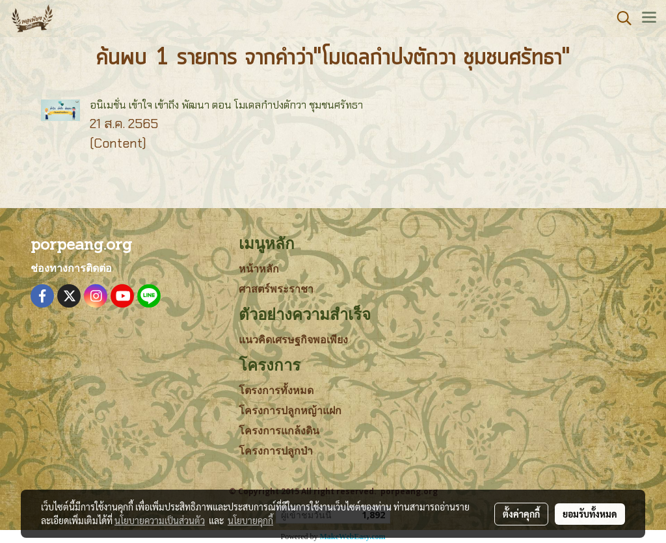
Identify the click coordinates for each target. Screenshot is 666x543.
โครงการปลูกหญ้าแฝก (290, 410)
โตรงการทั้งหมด (276, 390)
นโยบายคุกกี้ (250, 520)
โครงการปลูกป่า (276, 451)
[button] (620, 18)
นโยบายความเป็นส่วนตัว (159, 520)
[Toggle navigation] (649, 18)
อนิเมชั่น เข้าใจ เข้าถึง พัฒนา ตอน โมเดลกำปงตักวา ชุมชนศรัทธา (226, 105)
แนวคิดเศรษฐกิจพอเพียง (293, 339)
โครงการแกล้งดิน (279, 430)
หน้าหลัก (259, 268)
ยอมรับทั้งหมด (590, 514)
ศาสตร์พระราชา (276, 289)
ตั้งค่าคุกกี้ (521, 514)
